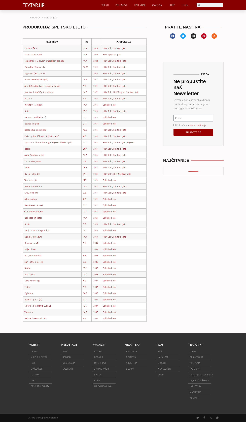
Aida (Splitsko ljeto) (34, 155)
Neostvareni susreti (34, 205)
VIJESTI (105, 5)
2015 (95, 117)
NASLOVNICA (35, 18)
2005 (95, 318)
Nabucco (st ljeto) (33, 218)
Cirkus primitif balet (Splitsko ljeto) (41, 136)
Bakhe (27, 268)
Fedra (27, 287)
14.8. (85, 79)
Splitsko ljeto (119, 48)
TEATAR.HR (34, 5)
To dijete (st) (30, 180)
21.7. (85, 123)
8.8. (85, 199)
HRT (115, 174)
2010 (95, 224)
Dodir (27, 224)
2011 (95, 192)
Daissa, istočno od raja (35, 318)
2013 (95, 161)
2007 (95, 280)
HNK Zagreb (119, 92)
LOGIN (185, 5)
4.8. (85, 98)
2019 (95, 67)
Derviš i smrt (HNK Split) (36, 79)
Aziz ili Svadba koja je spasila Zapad (42, 86)
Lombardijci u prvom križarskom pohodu (44, 61)
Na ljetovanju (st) (32, 255)
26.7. (85, 167)
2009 (95, 243)
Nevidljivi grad (31, 123)
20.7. (85, 149)
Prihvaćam (191, 125)
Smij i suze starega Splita (36, 230)
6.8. (85, 136)
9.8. (84, 86)
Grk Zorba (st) (31, 192)
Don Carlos (29, 274)
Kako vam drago (32, 280)
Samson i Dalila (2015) (35, 117)
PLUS (160, 344)
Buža (26, 111)
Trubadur (29, 312)
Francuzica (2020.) (33, 54)
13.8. (85, 48)
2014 (95, 130)
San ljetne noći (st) (33, 262)
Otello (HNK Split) (33, 237)
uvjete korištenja (197, 125)
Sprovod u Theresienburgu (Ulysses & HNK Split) (48, 142)
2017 (95, 79)
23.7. (85, 142)
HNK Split (107, 48)
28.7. (85, 54)
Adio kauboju (31, 199)
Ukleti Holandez (32, 174)
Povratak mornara (33, 186)
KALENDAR (140, 5)
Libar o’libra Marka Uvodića (37, 306)
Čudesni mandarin (33, 211)
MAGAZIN (157, 5)
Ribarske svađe (31, 243)
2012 (95, 199)
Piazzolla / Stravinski (34, 67)
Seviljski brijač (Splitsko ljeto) (39, 92)
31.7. (85, 174)
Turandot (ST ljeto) (33, 105)
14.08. (86, 67)
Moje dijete (30, 249)
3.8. (84, 161)
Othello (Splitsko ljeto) (35, 130)
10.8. (85, 130)
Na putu (28, 98)
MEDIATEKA (132, 344)
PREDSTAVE (121, 5)
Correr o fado (30, 48)
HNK (105, 54)
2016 (95, 98)
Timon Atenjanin (32, 161)
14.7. (85, 61)
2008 (95, 255)
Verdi (27, 167)
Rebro (27, 149)
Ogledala (28, 293)
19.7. (85, 111)
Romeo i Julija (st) (33, 299)
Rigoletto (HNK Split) (34, 73)
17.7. (85, 180)
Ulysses (130, 142)
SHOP (172, 5)
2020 (95, 48)
